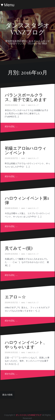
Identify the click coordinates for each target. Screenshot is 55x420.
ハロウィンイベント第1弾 (27, 200)
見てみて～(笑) (18, 248)
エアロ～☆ (15, 296)
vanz (23, 105)
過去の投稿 (7, 394)
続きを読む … (11, 126)
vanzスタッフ (33, 105)
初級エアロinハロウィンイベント (25, 150)
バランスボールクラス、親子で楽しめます (26, 97)
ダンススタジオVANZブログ (27, 28)
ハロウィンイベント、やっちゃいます (26, 344)
